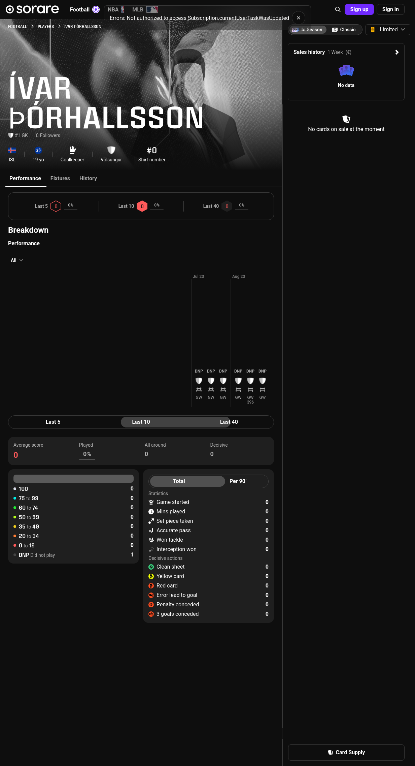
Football (85, 9)
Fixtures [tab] (60, 178)
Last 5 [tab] (53, 422)
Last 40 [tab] (229, 422)
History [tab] (88, 178)
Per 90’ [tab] (238, 481)
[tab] (343, 29)
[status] (207, 15)
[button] (338, 9)
